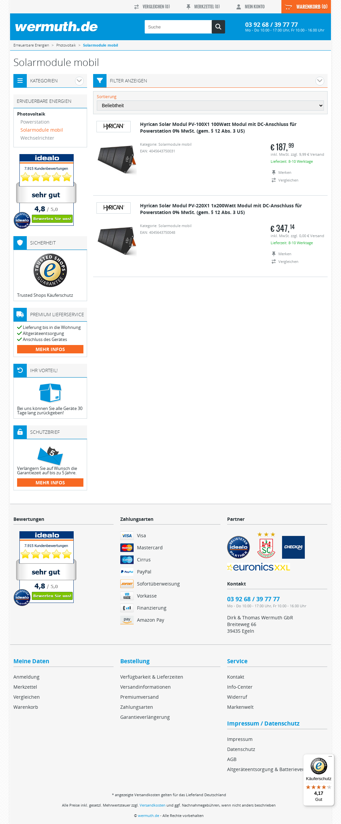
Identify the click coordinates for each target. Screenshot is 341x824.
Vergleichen (26, 697)
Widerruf (237, 697)
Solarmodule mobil (41, 130)
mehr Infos (50, 349)
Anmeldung (26, 677)
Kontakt (235, 677)
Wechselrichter (37, 138)
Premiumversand (139, 697)
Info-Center (240, 687)
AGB (231, 759)
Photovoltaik (31, 114)
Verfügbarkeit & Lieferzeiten (151, 677)
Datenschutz (241, 749)
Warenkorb (25, 707)
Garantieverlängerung (145, 717)
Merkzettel (25, 687)
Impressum (240, 739)
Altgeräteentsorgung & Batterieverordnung (275, 769)
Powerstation (35, 122)
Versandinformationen (145, 687)
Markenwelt (240, 707)
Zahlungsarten (136, 707)
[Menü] (330, 758)
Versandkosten (152, 805)
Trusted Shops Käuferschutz (45, 295)
